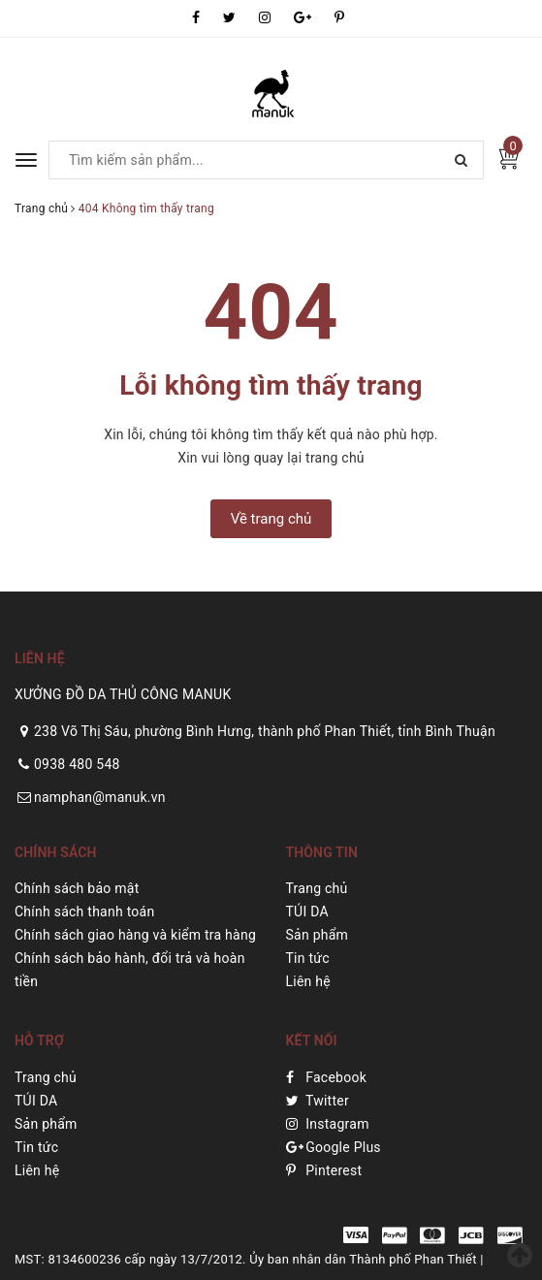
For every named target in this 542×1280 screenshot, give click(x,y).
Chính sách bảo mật (77, 888)
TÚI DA (307, 911)
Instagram (327, 1124)
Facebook (326, 1077)
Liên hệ (308, 981)
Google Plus (333, 1147)
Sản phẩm (317, 935)
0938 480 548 (77, 764)
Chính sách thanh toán (84, 911)
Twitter (317, 1100)
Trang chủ (317, 888)
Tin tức (308, 958)
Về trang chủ (271, 519)
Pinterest (324, 1170)
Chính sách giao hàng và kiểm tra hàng (135, 935)
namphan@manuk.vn (100, 797)
